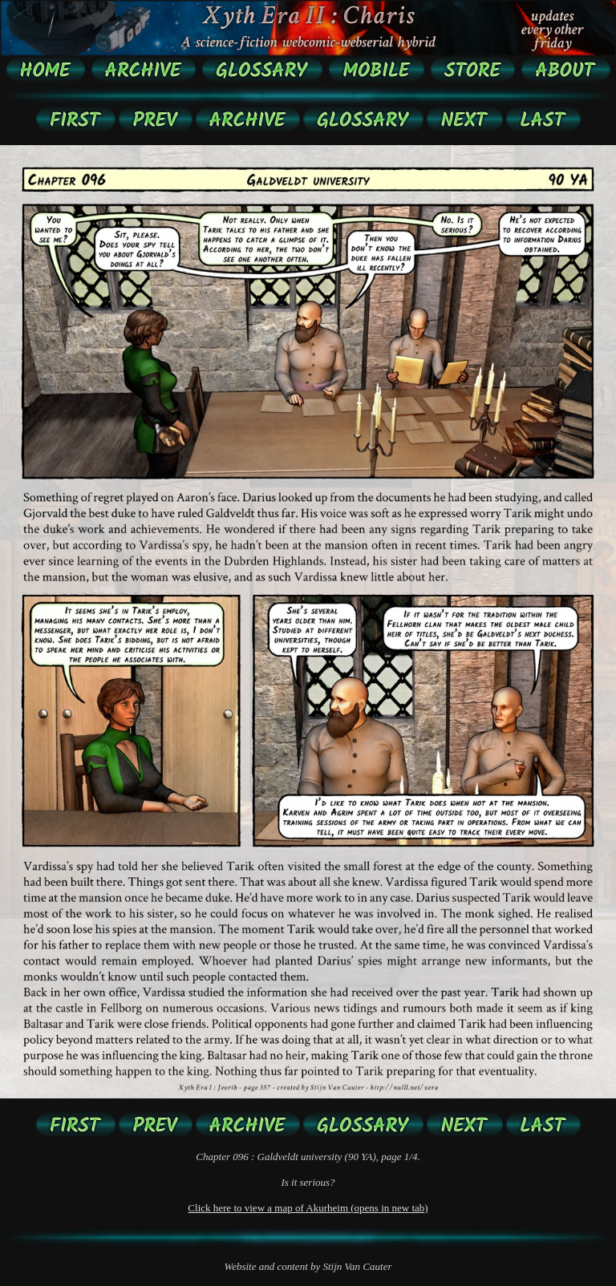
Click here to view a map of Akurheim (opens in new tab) (308, 1208)
